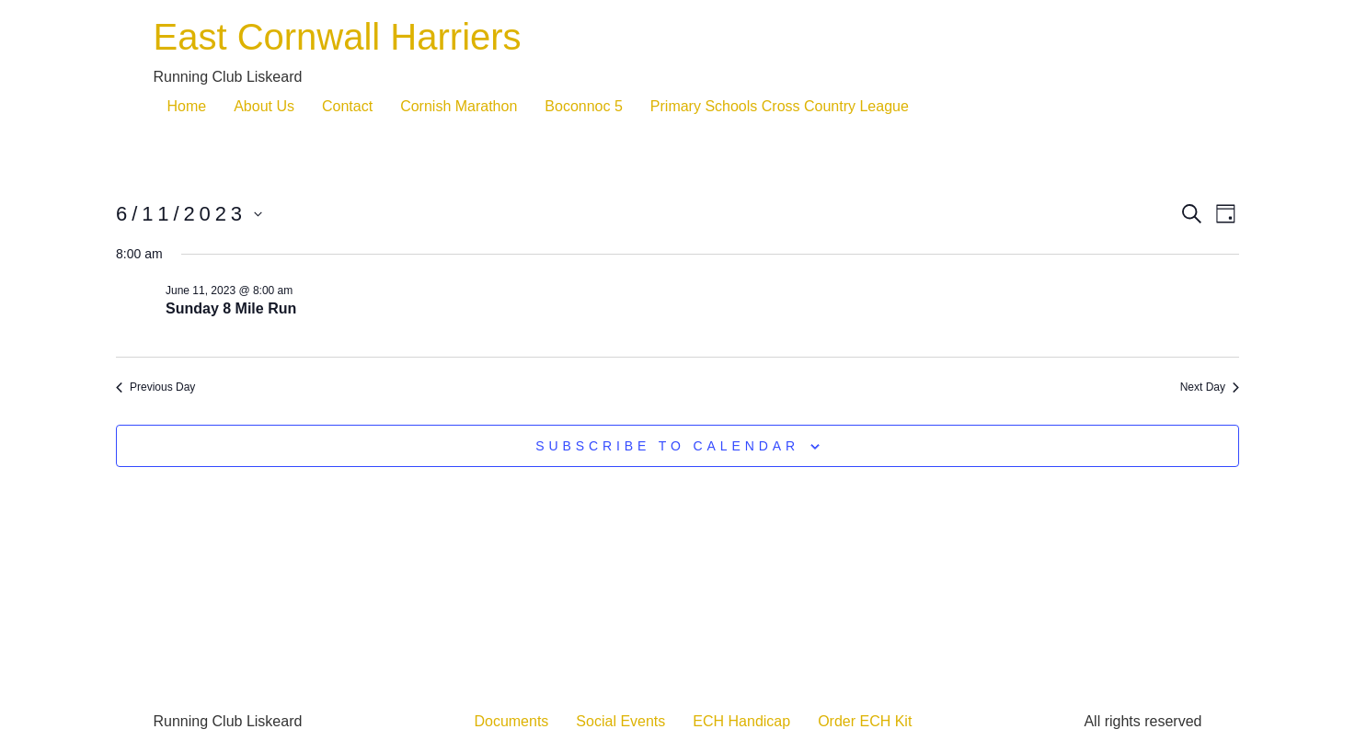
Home (187, 106)
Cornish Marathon (458, 106)
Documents (511, 721)
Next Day (1209, 387)
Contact (347, 106)
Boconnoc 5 (584, 106)
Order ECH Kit (865, 721)
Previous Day (155, 387)
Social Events (620, 721)
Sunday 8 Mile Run (231, 308)
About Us (264, 106)
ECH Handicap (741, 721)
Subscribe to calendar (667, 446)
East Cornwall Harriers (338, 37)
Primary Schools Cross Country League (779, 106)
